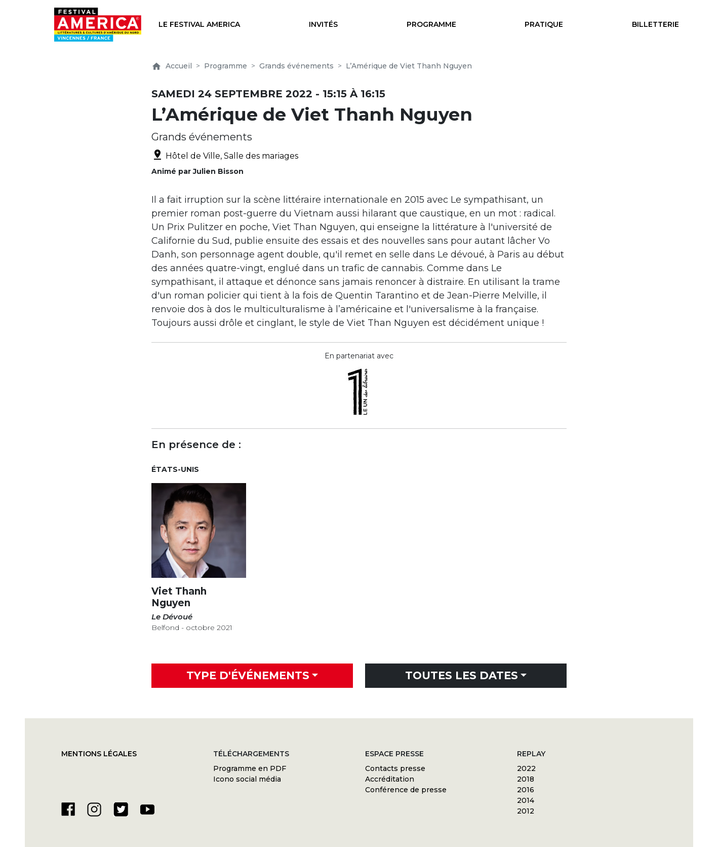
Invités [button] (323, 24)
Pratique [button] (544, 24)
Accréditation (389, 779)
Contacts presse (395, 768)
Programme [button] (431, 24)
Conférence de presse (406, 789)
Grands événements (296, 65)
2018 (525, 779)
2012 (525, 811)
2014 (525, 800)
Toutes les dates (461, 675)
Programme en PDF (249, 768)
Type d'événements (247, 675)
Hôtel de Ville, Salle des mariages (224, 156)
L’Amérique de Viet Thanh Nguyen (409, 65)
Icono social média (247, 779)
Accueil (171, 65)
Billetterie (655, 24)
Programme (225, 65)
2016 (525, 789)
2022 (526, 768)
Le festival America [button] (199, 24)
